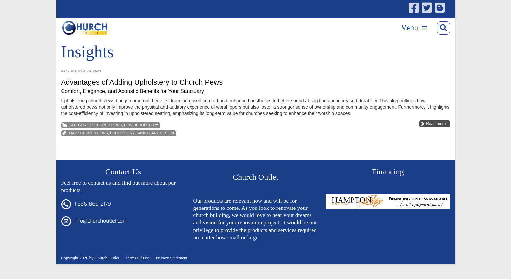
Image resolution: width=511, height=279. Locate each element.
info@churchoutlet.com (100, 230)
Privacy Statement (171, 266)
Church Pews (108, 134)
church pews (94, 142)
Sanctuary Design (155, 142)
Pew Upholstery (141, 134)
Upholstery (122, 142)
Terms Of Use (137, 266)
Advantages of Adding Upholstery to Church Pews (142, 91)
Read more (436, 132)
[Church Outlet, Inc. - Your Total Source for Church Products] (90, 30)
